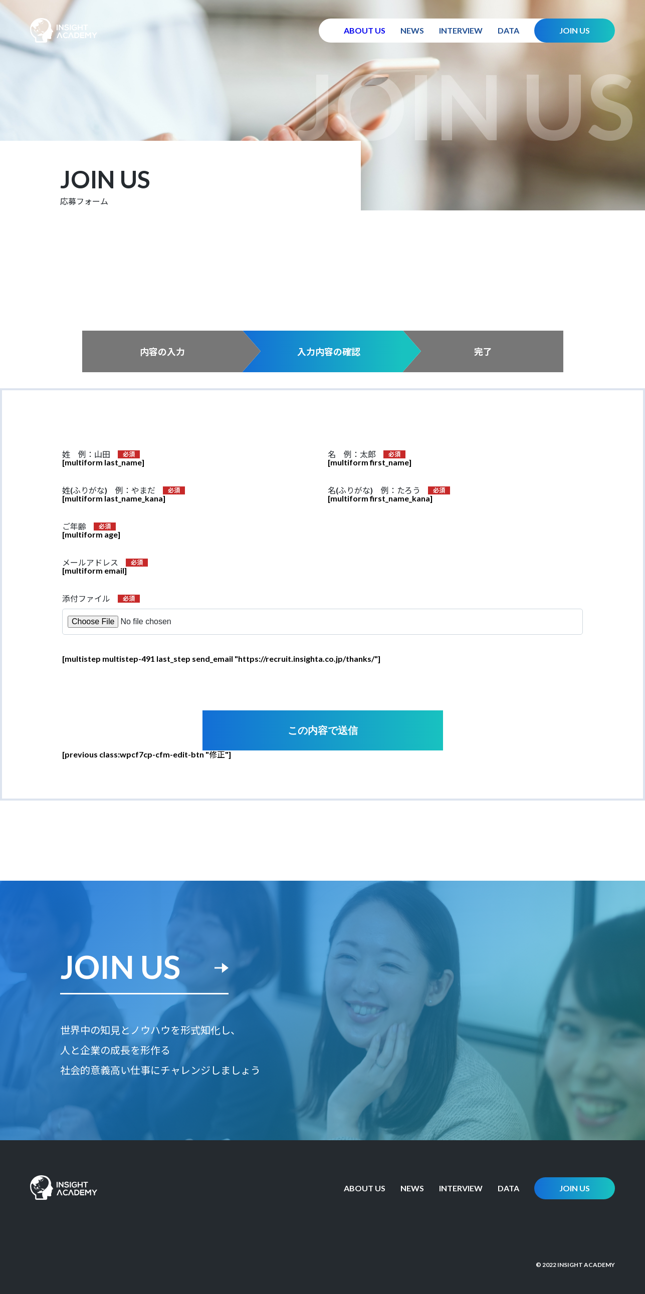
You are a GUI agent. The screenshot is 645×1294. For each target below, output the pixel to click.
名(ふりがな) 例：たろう (374, 490)
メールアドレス (90, 563)
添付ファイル (86, 599)
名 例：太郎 (352, 454)
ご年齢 (74, 527)
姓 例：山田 (86, 454)
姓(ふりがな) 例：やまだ (108, 490)
